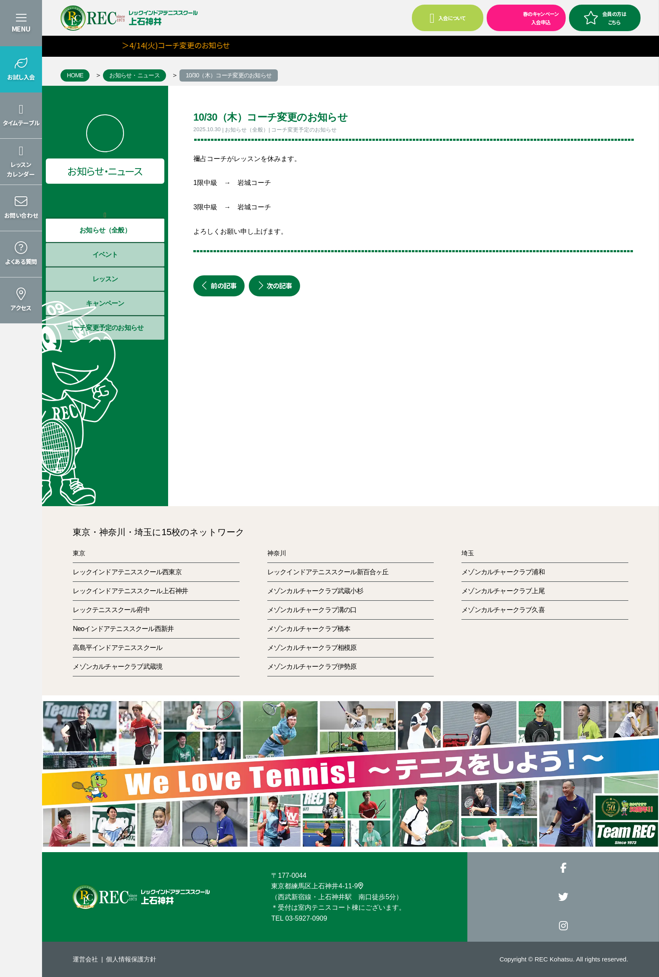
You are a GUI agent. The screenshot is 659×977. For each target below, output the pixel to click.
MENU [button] (21, 29)
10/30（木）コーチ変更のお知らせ (229, 75)
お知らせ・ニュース (134, 75)
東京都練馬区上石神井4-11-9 (317, 886)
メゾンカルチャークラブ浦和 (503, 572)
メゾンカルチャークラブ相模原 (312, 647)
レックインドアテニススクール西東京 (127, 572)
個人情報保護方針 (131, 959)
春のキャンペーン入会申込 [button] (523, 17)
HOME (75, 75)
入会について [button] (447, 18)
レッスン (105, 279)
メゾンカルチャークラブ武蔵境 (117, 666)
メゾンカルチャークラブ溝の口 (312, 609)
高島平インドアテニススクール (117, 647)
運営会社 (85, 959)
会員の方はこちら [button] (604, 17)
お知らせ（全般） (105, 230)
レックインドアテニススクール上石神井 (130, 590)
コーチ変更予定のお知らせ (105, 327)
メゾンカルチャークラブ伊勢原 (312, 666)
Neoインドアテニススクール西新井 (123, 628)
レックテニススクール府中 (111, 609)
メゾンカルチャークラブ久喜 (503, 609)
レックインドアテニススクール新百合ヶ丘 (328, 572)
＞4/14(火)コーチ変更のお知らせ (197, 45)
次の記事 (274, 285)
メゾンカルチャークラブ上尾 (503, 590)
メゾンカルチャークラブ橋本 (309, 628)
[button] (21, 69)
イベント (105, 254)
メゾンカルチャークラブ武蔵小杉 (315, 590)
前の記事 (219, 285)
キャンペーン (105, 303)
